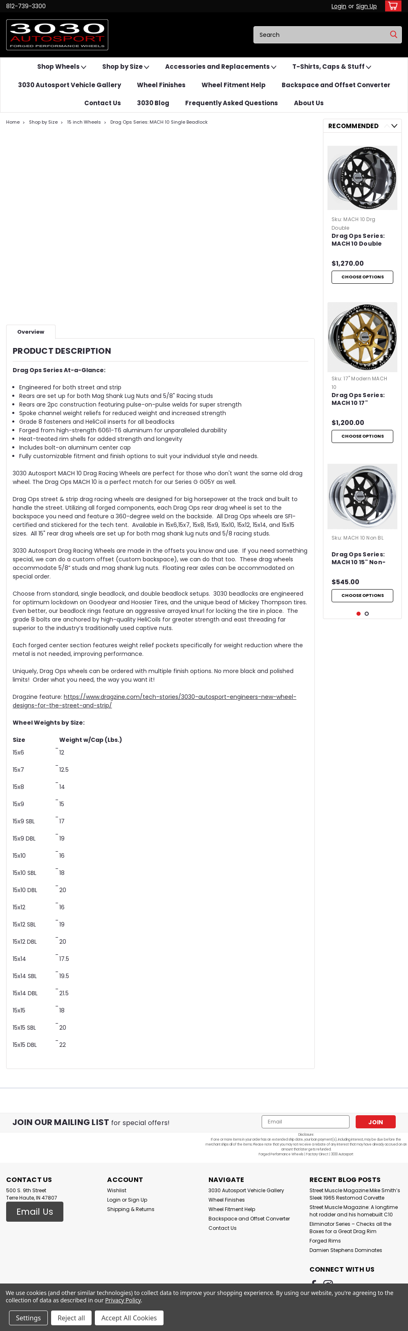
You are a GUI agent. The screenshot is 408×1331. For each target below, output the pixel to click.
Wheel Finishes (161, 85)
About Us (309, 103)
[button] (34, 1212)
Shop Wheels (61, 67)
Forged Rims (325, 1240)
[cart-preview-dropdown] (391, 5)
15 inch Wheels (84, 122)
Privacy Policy (123, 1300)
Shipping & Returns (131, 1209)
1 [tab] (358, 668)
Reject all (71, 1317)
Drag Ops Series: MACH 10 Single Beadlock (159, 122)
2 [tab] (367, 668)
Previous (387, 126)
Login (339, 6)
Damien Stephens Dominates (345, 1250)
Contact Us (102, 103)
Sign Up (366, 6)
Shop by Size (125, 67)
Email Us (34, 1212)
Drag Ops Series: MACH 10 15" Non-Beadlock (359, 570)
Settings (28, 1317)
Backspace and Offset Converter (336, 85)
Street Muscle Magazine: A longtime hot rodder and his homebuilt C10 (353, 1211)
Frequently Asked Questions (231, 103)
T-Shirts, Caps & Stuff (331, 67)
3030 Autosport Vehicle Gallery (69, 85)
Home (13, 122)
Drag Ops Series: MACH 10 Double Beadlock (358, 240)
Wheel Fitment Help (234, 85)
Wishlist (116, 1190)
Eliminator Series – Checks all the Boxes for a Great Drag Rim (350, 1227)
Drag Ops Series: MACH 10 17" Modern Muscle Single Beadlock (358, 405)
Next (394, 126)
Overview (30, 332)
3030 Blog (153, 103)
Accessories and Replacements (220, 67)
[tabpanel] (362, 216)
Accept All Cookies (129, 1317)
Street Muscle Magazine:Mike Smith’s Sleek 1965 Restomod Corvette (354, 1194)
